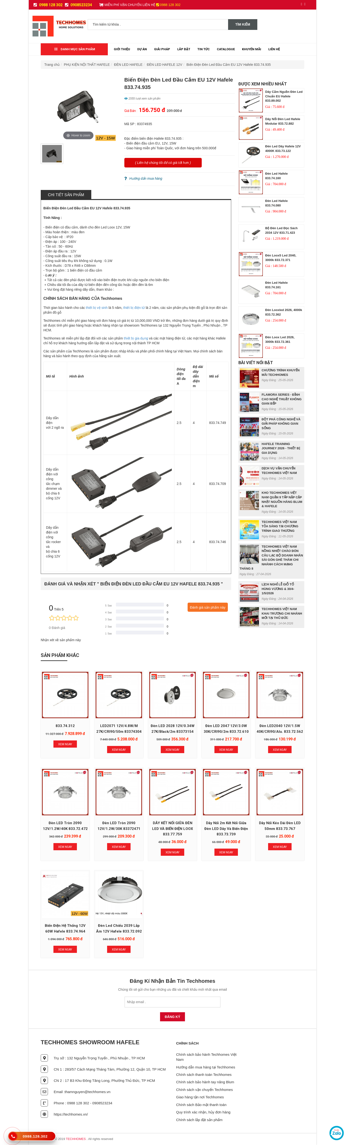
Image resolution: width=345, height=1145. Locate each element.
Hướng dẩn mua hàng (143, 178)
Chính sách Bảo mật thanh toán (201, 1105)
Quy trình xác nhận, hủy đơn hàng (203, 1112)
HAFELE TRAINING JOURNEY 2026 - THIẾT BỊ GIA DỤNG (281, 448)
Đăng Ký (172, 1017)
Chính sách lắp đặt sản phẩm (199, 1120)
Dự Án (142, 49)
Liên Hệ (274, 49)
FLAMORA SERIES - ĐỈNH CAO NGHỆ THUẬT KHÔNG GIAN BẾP (282, 399)
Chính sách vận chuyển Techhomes (204, 1090)
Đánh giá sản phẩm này (207, 607)
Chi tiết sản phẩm (66, 195)
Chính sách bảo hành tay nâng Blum (205, 1082)
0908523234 (78, 5)
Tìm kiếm (242, 24)
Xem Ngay (65, 744)
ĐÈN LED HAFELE (128, 65)
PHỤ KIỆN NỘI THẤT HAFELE (87, 65)
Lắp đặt (183, 49)
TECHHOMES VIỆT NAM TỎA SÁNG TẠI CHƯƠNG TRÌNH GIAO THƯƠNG (280, 526)
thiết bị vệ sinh (97, 308)
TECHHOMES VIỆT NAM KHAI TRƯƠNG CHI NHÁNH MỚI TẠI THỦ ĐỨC (282, 613)
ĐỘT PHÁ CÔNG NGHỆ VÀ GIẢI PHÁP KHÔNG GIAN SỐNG (281, 423)
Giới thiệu (122, 49)
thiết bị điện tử (134, 308)
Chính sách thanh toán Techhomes (204, 1075)
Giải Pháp (162, 49)
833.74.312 (65, 726)
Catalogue (226, 49)
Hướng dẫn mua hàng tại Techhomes (205, 1067)
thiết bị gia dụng (136, 338)
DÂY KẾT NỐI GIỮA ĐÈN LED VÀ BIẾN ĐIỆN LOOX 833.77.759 (172, 828)
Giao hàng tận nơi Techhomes (200, 1097)
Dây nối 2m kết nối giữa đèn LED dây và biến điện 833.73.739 (226, 828)
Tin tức (203, 49)
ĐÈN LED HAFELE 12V (164, 65)
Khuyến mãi (251, 49)
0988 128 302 (48, 5)
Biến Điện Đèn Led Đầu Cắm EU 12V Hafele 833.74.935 (228, 65)
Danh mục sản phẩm (74, 49)
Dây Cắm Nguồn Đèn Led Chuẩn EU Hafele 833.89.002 (284, 96)
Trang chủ (52, 65)
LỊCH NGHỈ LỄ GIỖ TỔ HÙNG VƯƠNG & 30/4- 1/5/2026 (278, 589)
